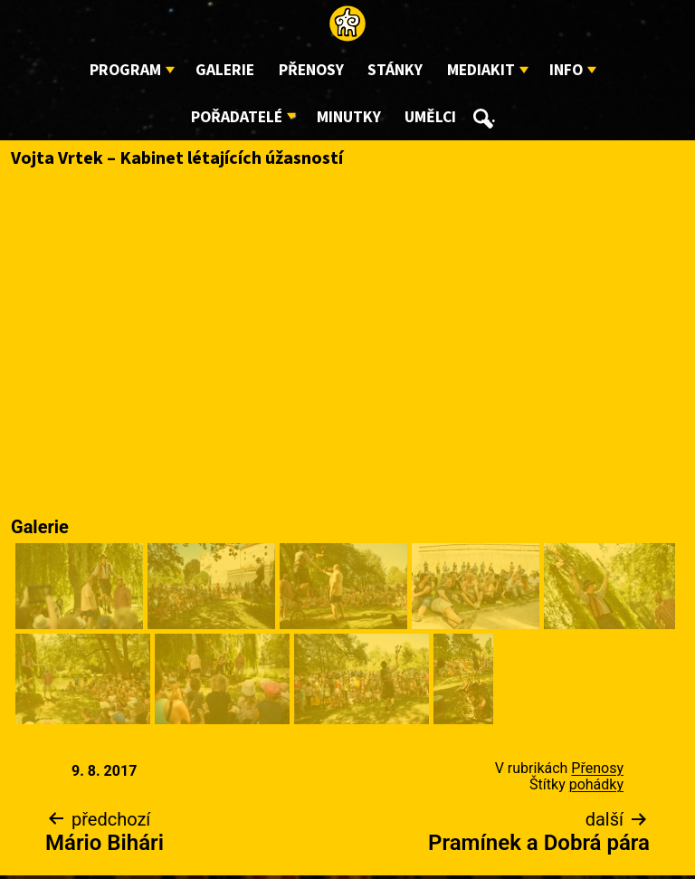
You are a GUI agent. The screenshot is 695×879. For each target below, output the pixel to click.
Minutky (349, 117)
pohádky (596, 784)
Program (125, 70)
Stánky (395, 70)
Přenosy (311, 70)
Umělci (430, 117)
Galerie (224, 70)
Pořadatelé (236, 117)
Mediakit (481, 70)
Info (566, 70)
